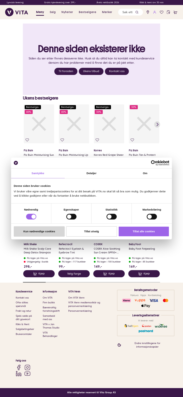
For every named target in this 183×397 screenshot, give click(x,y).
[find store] (147, 12)
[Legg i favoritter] (27, 139)
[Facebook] (19, 367)
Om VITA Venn (76, 297)
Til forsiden (66, 71)
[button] (137, 12)
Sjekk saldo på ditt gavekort (24, 318)
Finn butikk (49, 302)
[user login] (154, 12)
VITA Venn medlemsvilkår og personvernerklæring (84, 304)
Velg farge (74, 273)
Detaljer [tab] (91, 173)
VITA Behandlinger (50, 334)
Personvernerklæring (80, 311)
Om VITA (48, 297)
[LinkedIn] (19, 373)
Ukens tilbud (91, 71)
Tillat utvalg (91, 231)
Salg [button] (53, 12)
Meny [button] (40, 12)
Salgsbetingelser (25, 329)
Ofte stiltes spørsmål (22, 304)
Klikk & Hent (22, 324)
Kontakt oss (117, 71)
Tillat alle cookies (144, 231)
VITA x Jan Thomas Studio (51, 326)
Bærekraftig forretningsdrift (51, 309)
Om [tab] (145, 173)
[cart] (175, 12)
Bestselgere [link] (87, 12)
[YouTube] (27, 373)
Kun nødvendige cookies (39, 231)
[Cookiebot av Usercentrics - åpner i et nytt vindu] (153, 163)
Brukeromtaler (24, 334)
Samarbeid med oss (49, 318)
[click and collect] (168, 12)
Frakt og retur (23, 311)
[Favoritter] (161, 12)
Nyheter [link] (67, 12)
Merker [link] (107, 12)
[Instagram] (27, 367)
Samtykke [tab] (38, 173)
